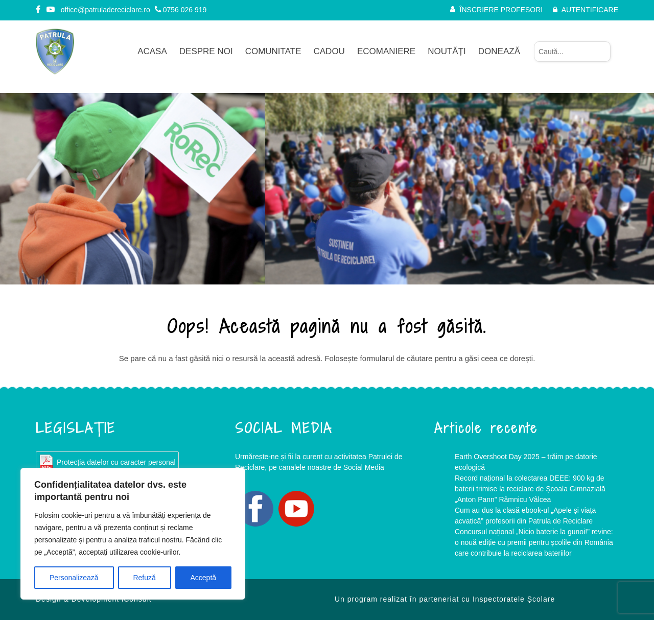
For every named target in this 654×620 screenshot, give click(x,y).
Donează (499, 51)
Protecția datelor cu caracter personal (116, 462)
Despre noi (206, 51)
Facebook (255, 509)
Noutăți (447, 51)
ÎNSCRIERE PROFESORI (501, 10)
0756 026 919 (181, 10)
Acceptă (204, 578)
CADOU (329, 51)
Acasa (152, 51)
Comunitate (273, 51)
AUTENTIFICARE (590, 10)
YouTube (296, 509)
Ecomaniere (386, 51)
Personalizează (74, 578)
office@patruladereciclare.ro (105, 10)
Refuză (144, 578)
